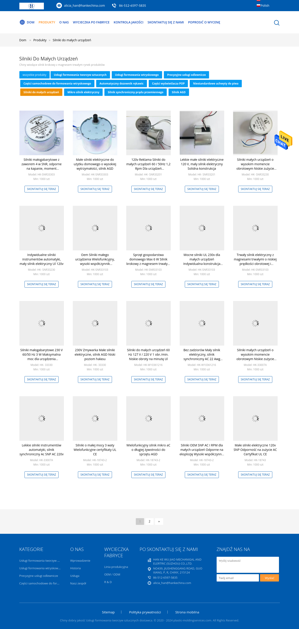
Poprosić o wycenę (204, 22)
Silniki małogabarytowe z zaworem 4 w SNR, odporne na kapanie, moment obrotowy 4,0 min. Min (41, 166)
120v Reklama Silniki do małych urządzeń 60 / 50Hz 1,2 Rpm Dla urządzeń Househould (148, 166)
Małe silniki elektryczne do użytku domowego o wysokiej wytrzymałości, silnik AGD (95, 164)
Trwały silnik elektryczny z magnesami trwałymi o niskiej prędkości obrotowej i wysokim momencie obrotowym (255, 264)
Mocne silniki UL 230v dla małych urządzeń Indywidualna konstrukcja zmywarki (201, 261)
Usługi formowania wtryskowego (137, 75)
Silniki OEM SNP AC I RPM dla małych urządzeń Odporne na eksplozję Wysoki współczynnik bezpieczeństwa (202, 452)
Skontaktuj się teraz (41, 189)
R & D (108, 582)
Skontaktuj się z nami (166, 22)
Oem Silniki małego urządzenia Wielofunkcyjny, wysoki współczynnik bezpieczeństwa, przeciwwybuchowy (95, 264)
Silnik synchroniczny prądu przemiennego (135, 92)
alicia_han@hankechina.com (84, 5)
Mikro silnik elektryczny (83, 92)
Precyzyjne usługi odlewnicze (186, 75)
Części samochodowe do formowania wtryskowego (57, 83)
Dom (27, 22)
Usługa (74, 576)
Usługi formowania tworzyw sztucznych (80, 75)
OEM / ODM (112, 574)
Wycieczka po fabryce (91, 22)
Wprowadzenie (80, 561)
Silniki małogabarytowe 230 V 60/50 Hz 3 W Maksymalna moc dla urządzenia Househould (41, 356)
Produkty (47, 22)
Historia (75, 568)
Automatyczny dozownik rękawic (122, 83)
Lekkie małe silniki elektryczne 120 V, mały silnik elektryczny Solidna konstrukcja (202, 164)
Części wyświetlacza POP (168, 83)
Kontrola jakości (129, 22)
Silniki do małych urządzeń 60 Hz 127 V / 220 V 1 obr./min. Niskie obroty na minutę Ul (148, 354)
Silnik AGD (179, 92)
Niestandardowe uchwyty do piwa (215, 83)
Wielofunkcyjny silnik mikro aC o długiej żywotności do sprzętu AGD (148, 449)
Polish (265, 5)
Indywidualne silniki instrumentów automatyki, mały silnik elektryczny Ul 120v (41, 259)
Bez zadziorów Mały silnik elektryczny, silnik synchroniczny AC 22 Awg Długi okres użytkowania (201, 356)
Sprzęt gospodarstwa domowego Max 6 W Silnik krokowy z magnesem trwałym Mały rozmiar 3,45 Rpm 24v (148, 261)
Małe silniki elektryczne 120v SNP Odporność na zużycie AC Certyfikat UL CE (255, 449)
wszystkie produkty (35, 75)
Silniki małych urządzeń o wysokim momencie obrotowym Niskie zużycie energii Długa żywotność (255, 166)
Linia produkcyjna (116, 567)
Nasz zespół (78, 583)
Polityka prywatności (145, 612)
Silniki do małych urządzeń (72, 40)
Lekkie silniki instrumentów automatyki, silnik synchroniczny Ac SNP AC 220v (41, 449)
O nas (64, 22)
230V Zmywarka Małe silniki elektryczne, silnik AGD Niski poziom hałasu (95, 354)
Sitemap (108, 612)
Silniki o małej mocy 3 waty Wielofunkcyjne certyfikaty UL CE (95, 449)
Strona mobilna (187, 612)
